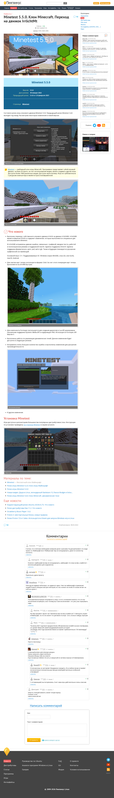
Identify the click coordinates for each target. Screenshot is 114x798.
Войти (96, 3)
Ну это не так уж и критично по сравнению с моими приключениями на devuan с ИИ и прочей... (95, 114)
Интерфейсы (52, 8)
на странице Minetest (32, 425)
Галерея (77, 8)
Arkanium (35, 639)
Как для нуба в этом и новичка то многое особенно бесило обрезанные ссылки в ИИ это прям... (95, 97)
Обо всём (84, 22)
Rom (84, 46)
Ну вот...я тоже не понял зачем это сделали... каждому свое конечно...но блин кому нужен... (95, 49)
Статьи (31, 8)
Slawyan (37, 679)
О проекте (74, 761)
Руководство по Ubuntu (32, 761)
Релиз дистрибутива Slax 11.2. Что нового (24, 508)
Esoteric (84, 86)
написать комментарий (57, 539)
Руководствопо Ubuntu (70, 8)
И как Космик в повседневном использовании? (95, 72)
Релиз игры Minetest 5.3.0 (17, 489)
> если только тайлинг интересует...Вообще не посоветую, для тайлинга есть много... (95, 57)
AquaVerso (33, 582)
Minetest (25, 104)
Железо (83, 25)
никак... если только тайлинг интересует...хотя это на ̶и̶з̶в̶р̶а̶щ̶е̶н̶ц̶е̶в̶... (95, 64)
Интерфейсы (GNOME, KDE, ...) (91, 27)
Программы (38, 8)
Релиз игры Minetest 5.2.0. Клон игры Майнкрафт (27, 486)
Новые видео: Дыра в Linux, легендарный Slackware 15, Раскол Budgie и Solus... (40, 492)
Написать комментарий (46, 706)
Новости (13, 8)
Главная (6, 8)
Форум (64, 8)
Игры (45, 8)
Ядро (82, 29)
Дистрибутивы (22, 8)
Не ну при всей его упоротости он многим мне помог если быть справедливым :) (95, 88)
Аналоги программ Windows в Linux (37, 765)
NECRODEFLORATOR (39, 596)
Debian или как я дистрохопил (89, 43)
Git (59, 765)
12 (77, 17)
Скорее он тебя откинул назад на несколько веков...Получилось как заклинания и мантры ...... (95, 80)
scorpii (84, 54)
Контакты (74, 765)
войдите (35, 31)
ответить (28, 555)
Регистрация (105, 3)
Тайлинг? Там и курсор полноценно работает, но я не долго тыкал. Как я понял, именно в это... (95, 41)
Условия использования (80, 769)
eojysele (32, 572)
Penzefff (37, 665)
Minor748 (85, 38)
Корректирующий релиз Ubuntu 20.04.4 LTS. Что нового (30, 505)
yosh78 (84, 103)
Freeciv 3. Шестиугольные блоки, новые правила (27, 515)
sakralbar (85, 70)
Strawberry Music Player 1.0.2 (19, 511)
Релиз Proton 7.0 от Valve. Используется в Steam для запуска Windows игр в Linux (40, 518)
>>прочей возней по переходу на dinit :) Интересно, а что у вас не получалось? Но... (94, 105)
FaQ (59, 8)
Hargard (34, 649)
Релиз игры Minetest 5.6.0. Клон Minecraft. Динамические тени (33, 496)
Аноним (50, 560)
